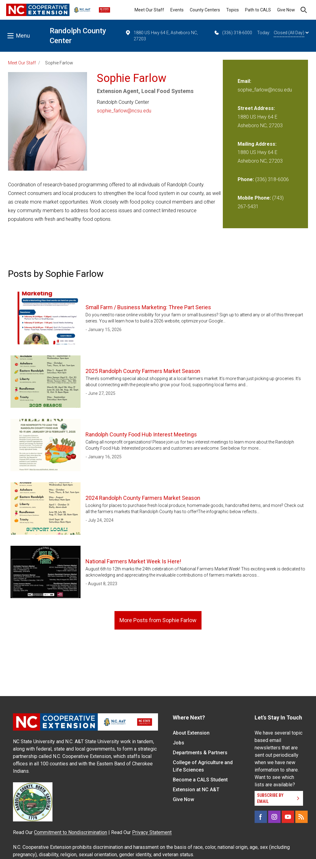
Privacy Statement (152, 832)
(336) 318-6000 (233, 33)
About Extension (191, 733)
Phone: (246, 179)
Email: (244, 81)
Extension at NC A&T (196, 789)
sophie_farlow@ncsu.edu (124, 111)
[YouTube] (288, 817)
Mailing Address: (257, 144)
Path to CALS (258, 9)
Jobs (178, 743)
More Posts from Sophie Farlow (158, 620)
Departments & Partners (200, 753)
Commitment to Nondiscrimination (70, 832)
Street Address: (256, 108)
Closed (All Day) (291, 32)
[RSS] (301, 817)
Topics (232, 9)
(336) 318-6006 (272, 179)
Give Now (286, 9)
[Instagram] (274, 817)
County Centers (205, 9)
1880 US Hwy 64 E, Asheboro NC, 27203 (161, 35)
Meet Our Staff (149, 9)
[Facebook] (261, 817)
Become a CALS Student (200, 780)
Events (177, 9)
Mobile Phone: (254, 198)
